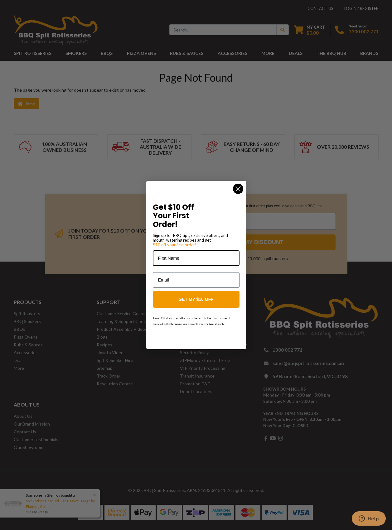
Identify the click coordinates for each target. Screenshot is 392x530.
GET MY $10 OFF (196, 299)
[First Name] (196, 258)
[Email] (196, 280)
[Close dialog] (238, 188)
